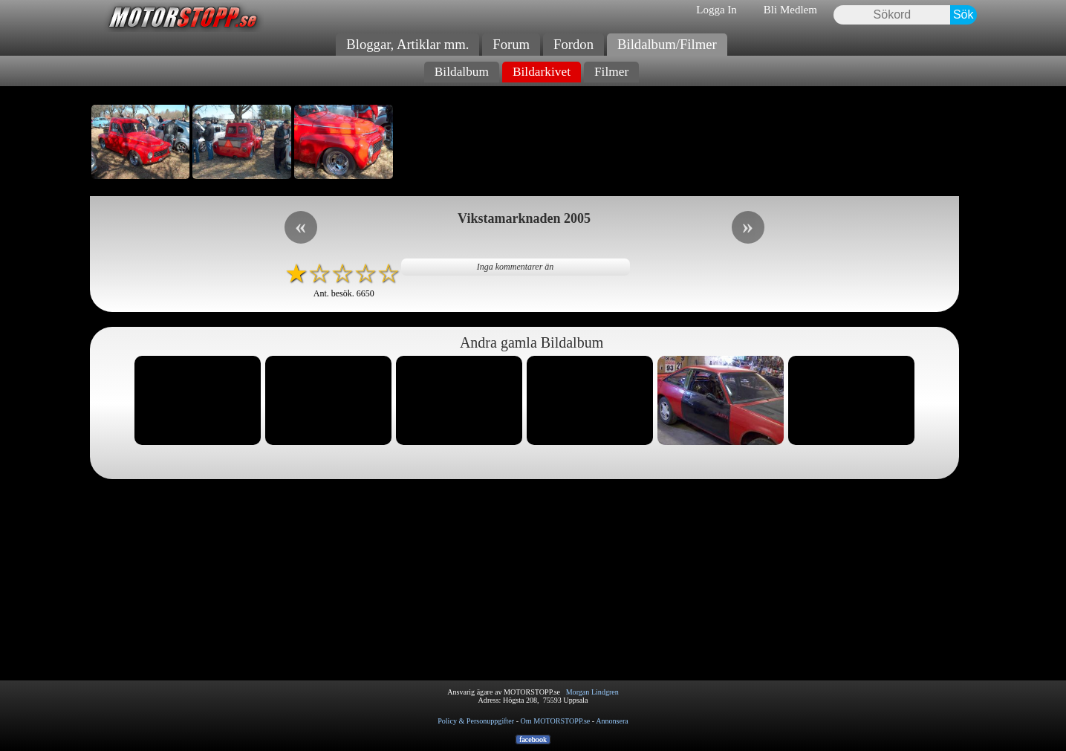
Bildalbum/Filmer (667, 44)
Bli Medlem (790, 10)
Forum (511, 44)
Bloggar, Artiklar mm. (407, 44)
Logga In (716, 10)
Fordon (573, 44)
